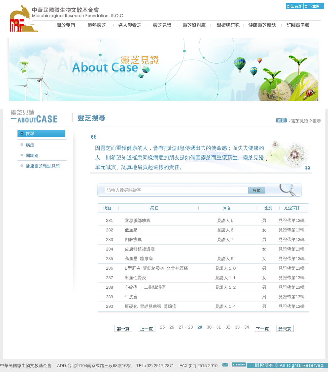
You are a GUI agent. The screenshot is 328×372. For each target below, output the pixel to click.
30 (209, 326)
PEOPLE (130, 26)
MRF (26, 26)
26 (171, 326)
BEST (97, 26)
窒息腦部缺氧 (140, 220)
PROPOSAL (227, 26)
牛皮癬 (133, 296)
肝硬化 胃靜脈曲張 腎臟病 (151, 306)
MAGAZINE (262, 26)
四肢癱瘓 (136, 239)
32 (228, 326)
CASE (161, 26)
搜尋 (316, 121)
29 (199, 326)
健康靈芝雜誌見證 (43, 166)
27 (181, 326)
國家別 (32, 155)
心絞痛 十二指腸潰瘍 (146, 287)
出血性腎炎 (138, 277)
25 (162, 326)
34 (246, 326)
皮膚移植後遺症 (142, 249)
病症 (30, 145)
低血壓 (133, 229)
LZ (194, 26)
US (65, 26)
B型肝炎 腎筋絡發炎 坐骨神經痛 (156, 268)
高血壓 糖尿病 (140, 258)
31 (218, 326)
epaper (298, 26)
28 (190, 326)
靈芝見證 (299, 121)
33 (237, 326)
